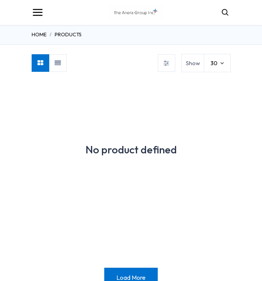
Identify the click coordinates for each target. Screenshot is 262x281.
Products (68, 34)
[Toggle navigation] (37, 12)
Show (193, 63)
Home (39, 34)
